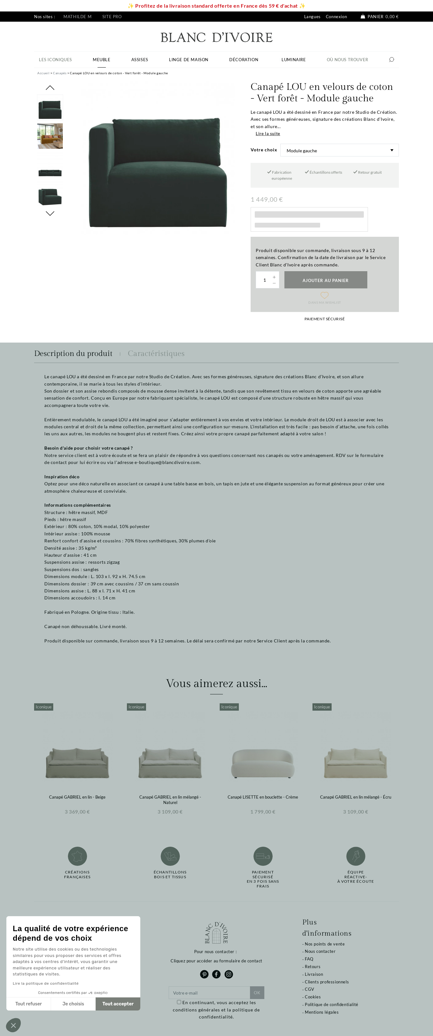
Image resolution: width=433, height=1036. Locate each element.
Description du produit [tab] (73, 353)
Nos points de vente (325, 943)
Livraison (314, 974)
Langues (312, 16)
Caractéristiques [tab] (156, 353)
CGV (309, 989)
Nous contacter (320, 951)
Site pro (112, 16)
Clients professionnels (327, 981)
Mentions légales (322, 1012)
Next (50, 213)
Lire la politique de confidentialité (46, 983)
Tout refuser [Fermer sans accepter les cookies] (28, 1004)
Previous (50, 88)
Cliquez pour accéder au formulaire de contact (216, 960)
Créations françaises (77, 874)
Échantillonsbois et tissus (170, 874)
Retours (312, 966)
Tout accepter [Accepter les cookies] (118, 1004)
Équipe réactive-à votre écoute (355, 877)
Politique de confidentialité (331, 1004)
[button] (13, 1025)
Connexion (336, 16)
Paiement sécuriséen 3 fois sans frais (263, 879)
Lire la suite (268, 133)
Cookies (313, 996)
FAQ (309, 958)
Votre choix (264, 149)
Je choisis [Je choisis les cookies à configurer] (73, 1004)
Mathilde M (77, 16)
